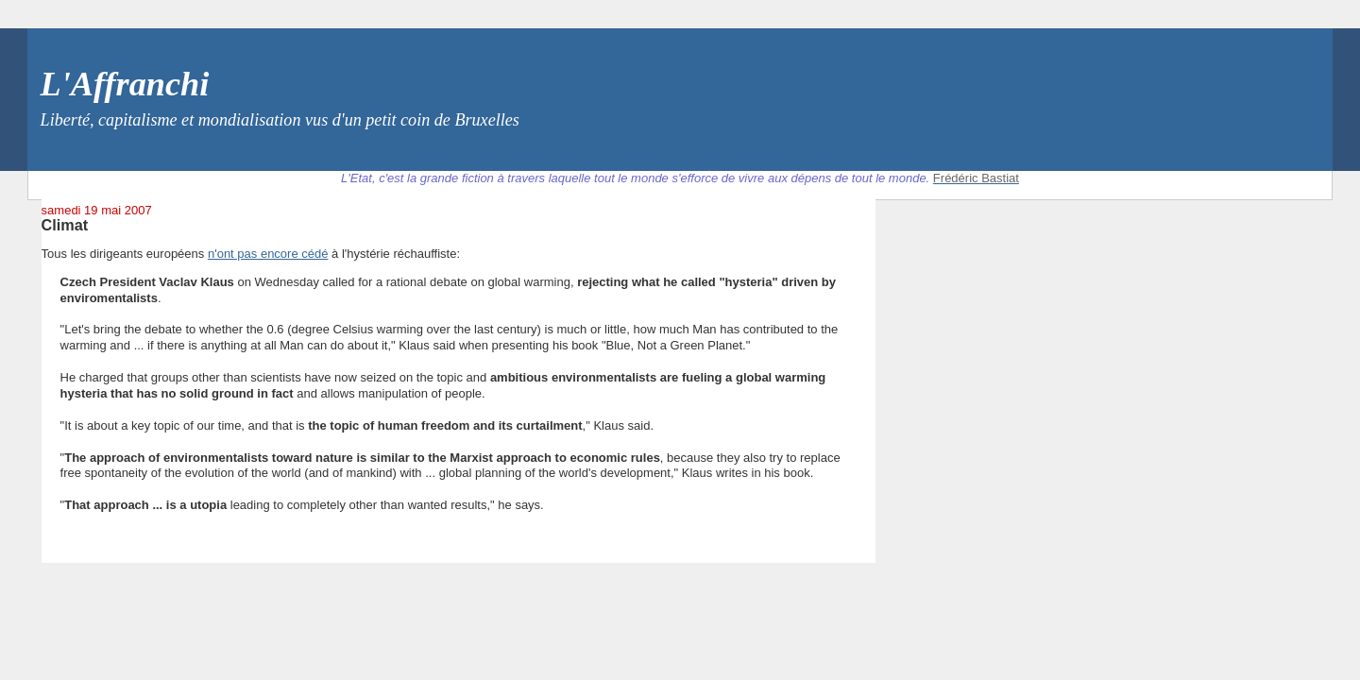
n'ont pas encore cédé (268, 253)
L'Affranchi (125, 84)
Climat (65, 224)
